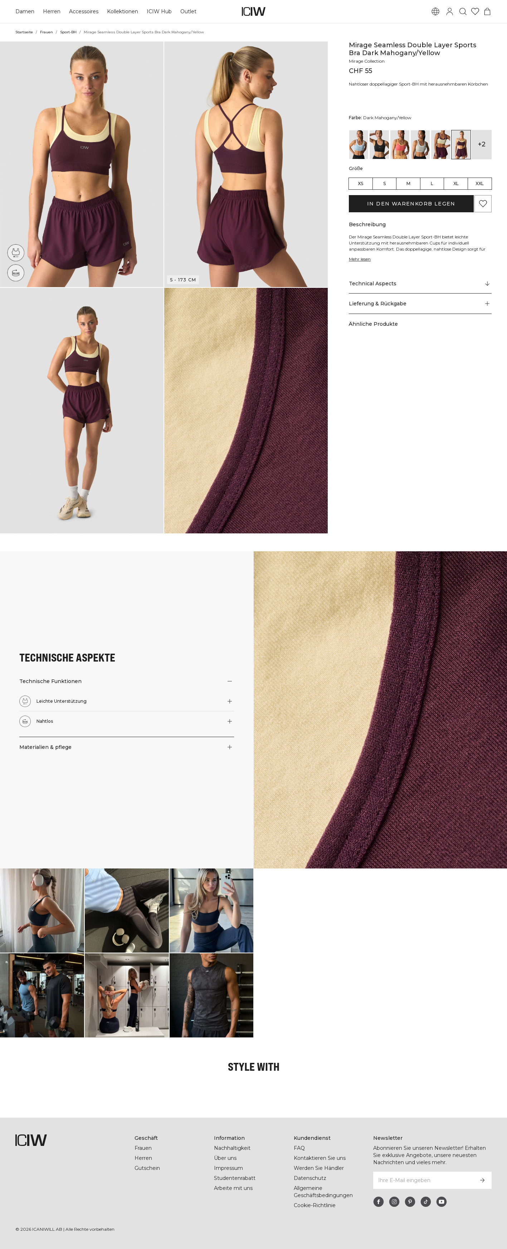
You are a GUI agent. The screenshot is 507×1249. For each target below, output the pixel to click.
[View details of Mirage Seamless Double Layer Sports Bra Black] (379, 150)
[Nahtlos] (15, 272)
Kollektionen (122, 11)
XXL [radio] (480, 189)
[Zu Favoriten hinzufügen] (483, 209)
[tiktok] (426, 1202)
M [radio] (408, 189)
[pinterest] (410, 1202)
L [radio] (432, 189)
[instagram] (394, 1202)
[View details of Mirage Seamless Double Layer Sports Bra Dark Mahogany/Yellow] (461, 150)
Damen (24, 11)
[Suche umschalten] (463, 11)
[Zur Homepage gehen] (253, 11)
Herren (51, 11)
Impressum (228, 1168)
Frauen (46, 32)
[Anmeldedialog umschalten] (450, 11)
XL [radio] (456, 189)
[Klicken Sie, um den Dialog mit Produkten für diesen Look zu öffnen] (42, 910)
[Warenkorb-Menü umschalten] (487, 11)
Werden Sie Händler (318, 1168)
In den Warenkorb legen (411, 210)
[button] (82, 164)
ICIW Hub (158, 11)
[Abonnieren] (482, 1180)
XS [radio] (360, 189)
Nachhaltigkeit (232, 1148)
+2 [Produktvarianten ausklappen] (481, 150)
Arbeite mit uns (233, 1188)
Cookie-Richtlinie (315, 1205)
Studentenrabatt (234, 1178)
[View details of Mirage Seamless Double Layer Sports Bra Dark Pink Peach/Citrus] (400, 150)
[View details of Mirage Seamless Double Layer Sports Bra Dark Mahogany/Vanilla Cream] (440, 150)
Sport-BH (68, 32)
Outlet (187, 11)
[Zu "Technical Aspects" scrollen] (420, 290)
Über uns (225, 1158)
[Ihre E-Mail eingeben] (422, 1180)
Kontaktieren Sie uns (320, 1158)
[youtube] (441, 1202)
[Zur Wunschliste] (475, 11)
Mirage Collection (367, 61)
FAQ (299, 1148)
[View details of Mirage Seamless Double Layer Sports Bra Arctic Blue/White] (359, 150)
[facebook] (378, 1202)
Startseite (24, 32)
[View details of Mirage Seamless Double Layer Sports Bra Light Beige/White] (420, 150)
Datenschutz (310, 1178)
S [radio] (384, 189)
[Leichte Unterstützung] (17, 251)
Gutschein (147, 1168)
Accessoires (83, 11)
